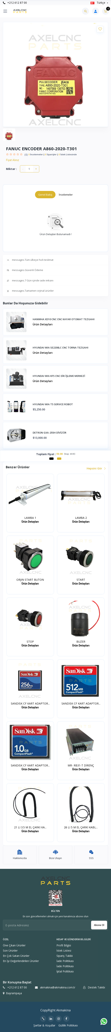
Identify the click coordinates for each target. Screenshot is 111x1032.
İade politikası (65, 961)
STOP (30, 641)
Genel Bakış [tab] (45, 194)
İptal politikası (65, 971)
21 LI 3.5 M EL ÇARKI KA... (30, 827)
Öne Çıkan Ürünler (14, 945)
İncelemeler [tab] (66, 194)
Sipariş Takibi (64, 956)
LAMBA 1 (30, 518)
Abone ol (99, 925)
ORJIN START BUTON (30, 579)
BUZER (80, 641)
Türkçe (98, 2)
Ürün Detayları (43, 324)
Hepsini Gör (96, 468)
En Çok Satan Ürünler (16, 956)
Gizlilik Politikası (68, 1025)
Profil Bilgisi (63, 945)
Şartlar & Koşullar (44, 1025)
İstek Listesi (63, 950)
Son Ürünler (10, 950)
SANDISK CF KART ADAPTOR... (30, 703)
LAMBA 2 (81, 518)
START (81, 579)
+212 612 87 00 (15, 2)
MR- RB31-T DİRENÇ (81, 765)
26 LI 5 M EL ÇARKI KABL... (81, 827)
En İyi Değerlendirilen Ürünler (21, 961)
